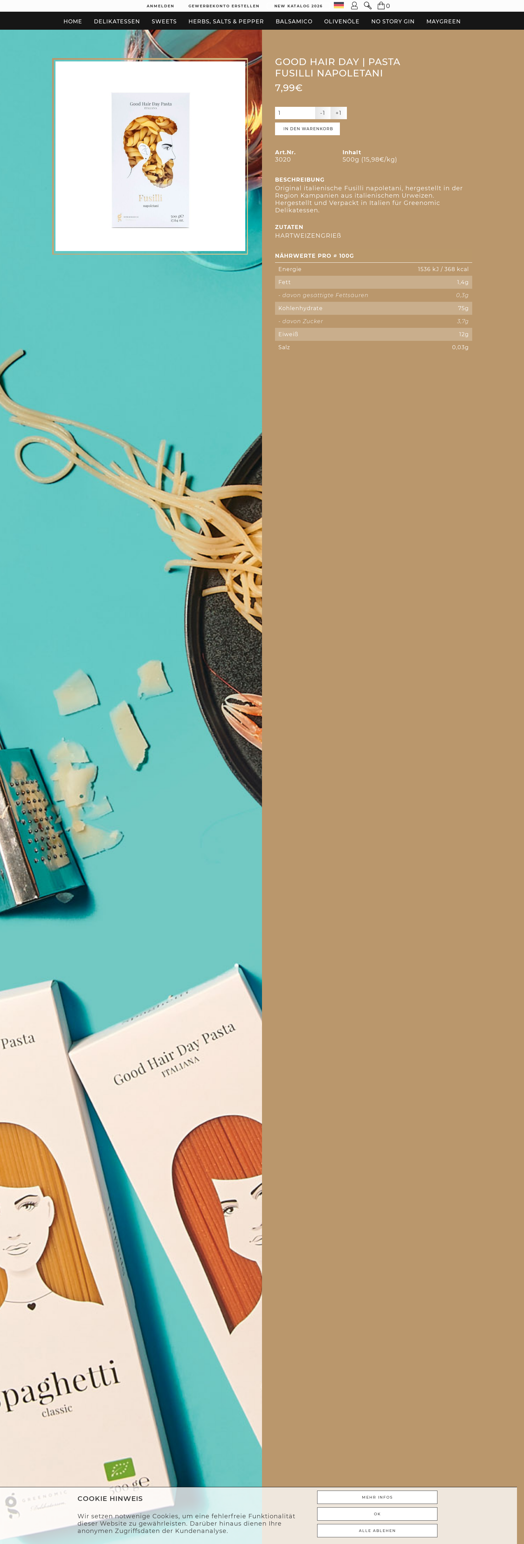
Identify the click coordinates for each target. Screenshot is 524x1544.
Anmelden (160, 6)
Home (72, 21)
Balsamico (294, 21)
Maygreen (443, 21)
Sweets (164, 21)
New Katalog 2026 (298, 6)
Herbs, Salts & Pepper (226, 21)
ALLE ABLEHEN (383, 1530)
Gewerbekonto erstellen (224, 6)
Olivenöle (342, 21)
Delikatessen (117, 21)
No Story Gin (393, 21)
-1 (322, 114)
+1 (339, 114)
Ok (383, 1514)
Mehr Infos (383, 1497)
